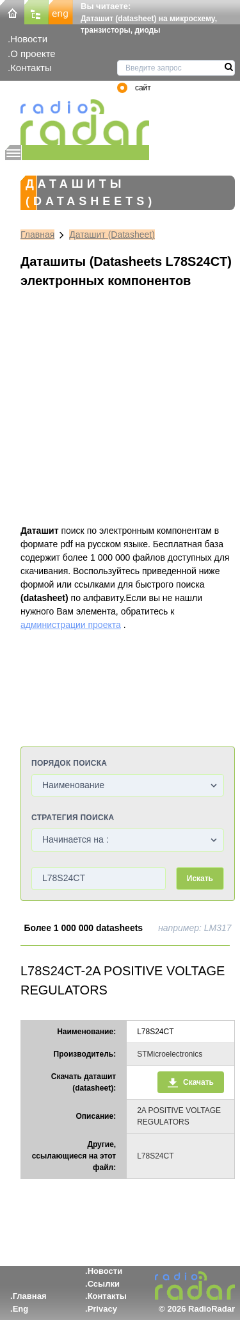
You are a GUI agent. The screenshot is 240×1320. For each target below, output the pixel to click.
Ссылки (104, 1284)
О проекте (32, 53)
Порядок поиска (69, 763)
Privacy (102, 1309)
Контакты (31, 67)
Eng (21, 1309)
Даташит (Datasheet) (112, 234)
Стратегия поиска (72, 817)
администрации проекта (70, 625)
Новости (28, 38)
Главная (37, 234)
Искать (200, 878)
